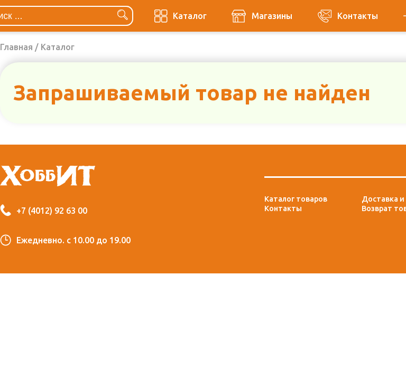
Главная (16, 47)
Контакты (283, 208)
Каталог (58, 47)
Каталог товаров (295, 199)
